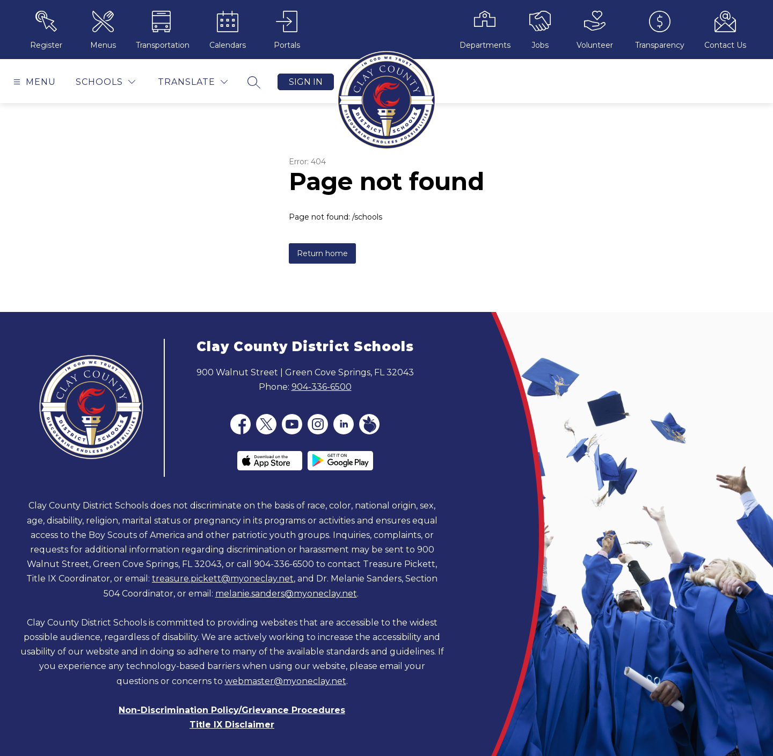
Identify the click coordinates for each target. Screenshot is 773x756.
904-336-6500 (321, 387)
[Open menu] (33, 82)
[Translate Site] (192, 82)
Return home (322, 253)
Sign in (306, 82)
